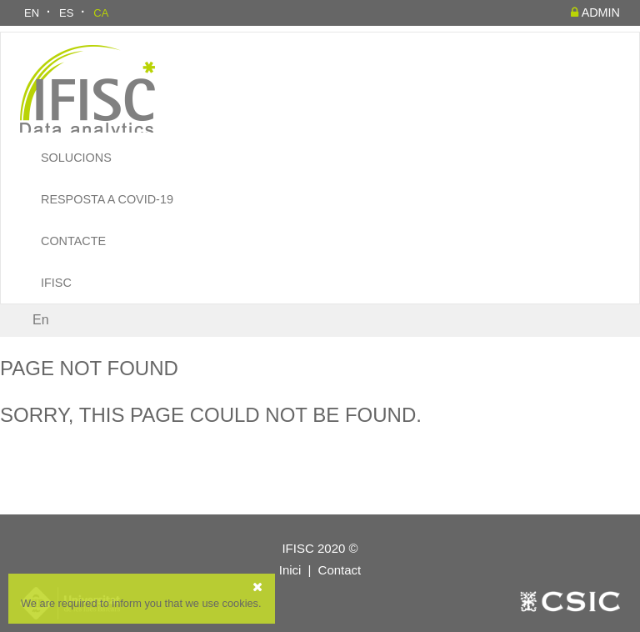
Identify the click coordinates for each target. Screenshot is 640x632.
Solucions (76, 157)
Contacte (73, 241)
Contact (340, 570)
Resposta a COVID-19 (107, 199)
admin (595, 12)
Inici (290, 570)
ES (66, 13)
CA (100, 13)
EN (31, 13)
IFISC (56, 282)
